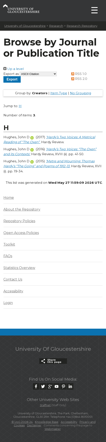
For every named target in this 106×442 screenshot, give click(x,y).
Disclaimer (34, 425)
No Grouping (80, 93)
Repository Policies (19, 221)
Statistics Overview (19, 268)
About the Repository (21, 209)
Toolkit (9, 244)
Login (8, 303)
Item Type (58, 93)
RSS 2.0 (78, 79)
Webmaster (53, 429)
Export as (11, 74)
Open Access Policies (21, 233)
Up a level (13, 69)
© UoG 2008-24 (22, 422)
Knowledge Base (46, 422)
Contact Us (12, 279)
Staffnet (45, 405)
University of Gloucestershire (25, 25)
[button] (12, 79)
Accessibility (13, 291)
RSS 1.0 (78, 74)
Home (8, 198)
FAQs (7, 256)
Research (56, 25)
